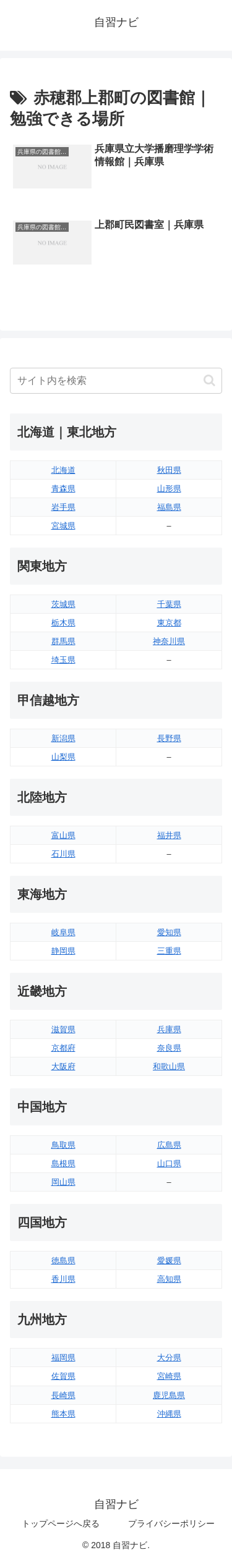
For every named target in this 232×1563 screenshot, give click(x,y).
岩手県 (63, 507)
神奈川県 (169, 641)
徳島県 (63, 1260)
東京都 (169, 622)
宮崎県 (169, 1376)
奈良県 (169, 1048)
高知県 (169, 1279)
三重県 (169, 950)
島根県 (63, 1163)
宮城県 (63, 525)
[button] (209, 380)
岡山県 (63, 1182)
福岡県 (63, 1357)
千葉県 (169, 604)
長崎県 (63, 1395)
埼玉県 (63, 659)
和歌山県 (169, 1066)
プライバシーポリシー (171, 1523)
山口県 (169, 1163)
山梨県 (63, 756)
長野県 (169, 738)
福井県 (169, 835)
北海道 (63, 470)
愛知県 (169, 932)
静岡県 (63, 950)
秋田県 (169, 470)
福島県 (169, 507)
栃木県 (63, 622)
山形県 (169, 488)
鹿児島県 (169, 1395)
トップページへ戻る (61, 1523)
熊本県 (63, 1413)
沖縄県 (169, 1413)
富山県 (63, 835)
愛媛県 (169, 1260)
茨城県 (63, 604)
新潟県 (63, 738)
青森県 (63, 488)
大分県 (169, 1357)
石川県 (63, 853)
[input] (116, 381)
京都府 (63, 1048)
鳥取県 (63, 1145)
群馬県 (63, 641)
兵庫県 (169, 1029)
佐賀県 (63, 1376)
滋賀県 (63, 1029)
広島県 (169, 1145)
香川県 (63, 1279)
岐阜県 (63, 932)
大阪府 (63, 1066)
